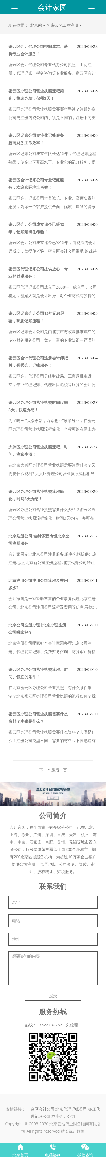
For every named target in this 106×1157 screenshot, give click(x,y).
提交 (53, 995)
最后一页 (59, 770)
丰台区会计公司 (41, 1109)
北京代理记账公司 (71, 1109)
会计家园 (52, 7)
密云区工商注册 (65, 25)
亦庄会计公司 (63, 1116)
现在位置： (18, 25)
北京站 (38, 25)
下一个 (45, 770)
